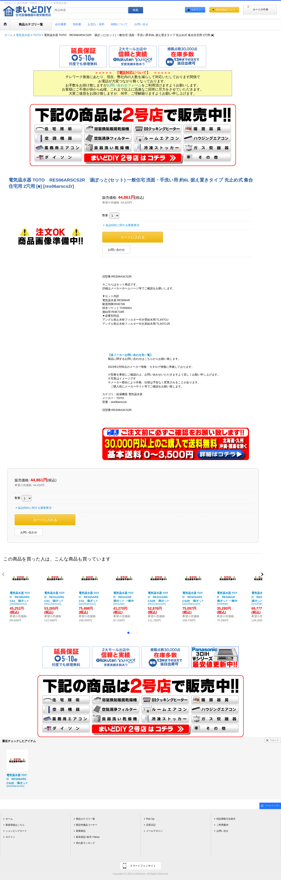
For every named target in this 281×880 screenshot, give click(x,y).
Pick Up (150, 818)
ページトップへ (272, 805)
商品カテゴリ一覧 (85, 818)
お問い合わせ (116, 249)
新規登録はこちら (225, 9)
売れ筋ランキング (85, 843)
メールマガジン (154, 831)
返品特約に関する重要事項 (122, 225)
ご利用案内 (222, 825)
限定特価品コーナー (86, 825)
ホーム (9, 818)
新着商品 (80, 831)
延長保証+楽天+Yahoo (88, 837)
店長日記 (151, 825)
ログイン (196, 9)
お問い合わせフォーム (124, 85)
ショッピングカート (16, 831)
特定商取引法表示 (225, 818)
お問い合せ (222, 831)
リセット (274, 740)
